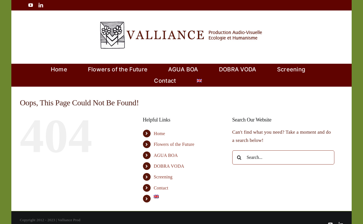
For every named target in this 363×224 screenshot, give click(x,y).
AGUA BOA (166, 155)
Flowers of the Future (174, 144)
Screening (163, 176)
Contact (161, 187)
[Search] (239, 157)
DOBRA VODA (169, 166)
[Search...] (283, 157)
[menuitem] (199, 80)
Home (159, 133)
